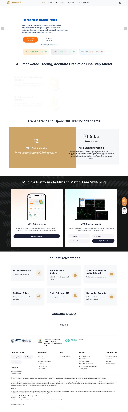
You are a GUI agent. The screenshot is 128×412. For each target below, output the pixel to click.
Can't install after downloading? (46, 44)
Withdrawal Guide (84, 361)
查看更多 (64, 325)
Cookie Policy (21, 404)
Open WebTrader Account (86, 364)
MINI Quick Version (29, 39)
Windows (16, 362)
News (63, 3)
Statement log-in (110, 364)
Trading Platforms (84, 3)
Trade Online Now (36, 236)
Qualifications (42, 359)
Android (28, 357)
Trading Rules (83, 369)
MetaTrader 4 (109, 359)
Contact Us (41, 364)
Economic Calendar (65, 356)
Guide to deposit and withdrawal (88, 366)
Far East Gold (41, 369)
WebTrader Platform (111, 356)
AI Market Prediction (46, 40)
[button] (2, 28)
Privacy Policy (14, 404)
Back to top (63, 408)
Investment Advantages (44, 361)
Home (44, 3)
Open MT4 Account (84, 356)
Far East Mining (42, 366)
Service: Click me (16, 371)
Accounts (71, 3)
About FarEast (53, 3)
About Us (40, 356)
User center (109, 361)
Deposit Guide (83, 359)
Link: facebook (16, 373)
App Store (16, 357)
